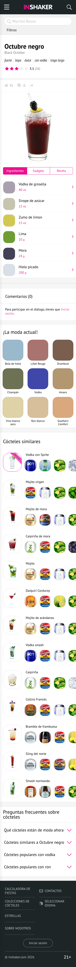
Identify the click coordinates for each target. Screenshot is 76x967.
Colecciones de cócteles (17, 903)
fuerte (8, 60)
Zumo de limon (44, 220)
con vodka (41, 60)
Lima (44, 236)
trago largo (57, 60)
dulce (28, 60)
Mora (44, 253)
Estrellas (13, 916)
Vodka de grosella (44, 187)
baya (18, 60)
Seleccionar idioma (51, 903)
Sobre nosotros (18, 928)
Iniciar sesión (38, 943)
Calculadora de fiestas (17, 891)
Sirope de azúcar (44, 203)
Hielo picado (44, 269)
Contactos (50, 891)
